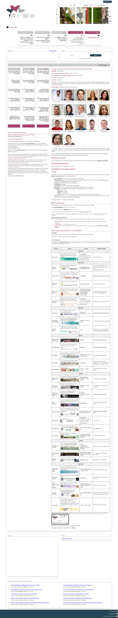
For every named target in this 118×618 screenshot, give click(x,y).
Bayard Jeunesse (54, 267)
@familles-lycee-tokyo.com (57, 176)
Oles (101, 82)
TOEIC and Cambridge (69, 319)
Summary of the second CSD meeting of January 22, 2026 (43, 91)
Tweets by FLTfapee (67, 538)
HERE (38, 141)
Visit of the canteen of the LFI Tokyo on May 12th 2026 (14, 91)
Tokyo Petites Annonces (99, 214)
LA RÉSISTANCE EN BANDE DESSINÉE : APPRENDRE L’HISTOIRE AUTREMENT (30, 602)
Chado (75, 427)
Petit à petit (55, 362)
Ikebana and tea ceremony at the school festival (15, 82)
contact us (63, 181)
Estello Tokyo (55, 420)
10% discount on (97, 340)
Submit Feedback (113, 613)
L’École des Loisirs (54, 283)
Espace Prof (54, 313)
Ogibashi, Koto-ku (84, 459)
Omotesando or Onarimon (84, 446)
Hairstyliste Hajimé (54, 477)
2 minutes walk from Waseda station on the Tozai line (85, 435)
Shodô (71, 392)
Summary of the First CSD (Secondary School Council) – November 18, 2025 (43, 109)
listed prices (104, 340)
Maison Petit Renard (55, 292)
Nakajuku (82, 392)
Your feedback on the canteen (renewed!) (63, 169)
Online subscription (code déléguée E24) (85, 267)
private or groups (72, 318)
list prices (107, 321)
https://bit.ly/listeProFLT (13, 147)
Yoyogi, (81, 444)
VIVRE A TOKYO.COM (84, 211)
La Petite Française (54, 493)
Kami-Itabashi (88, 454)
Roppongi (82, 347)
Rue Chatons (55, 435)
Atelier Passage (55, 411)
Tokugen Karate (54, 459)
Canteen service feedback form (15, 136)
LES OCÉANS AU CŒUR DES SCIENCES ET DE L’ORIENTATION (26, 589)
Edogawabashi (83, 377)
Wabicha (71, 427)
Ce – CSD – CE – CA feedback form (16, 175)
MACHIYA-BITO (55, 428)
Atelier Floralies (54, 403)
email (9, 151)
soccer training (69, 443)
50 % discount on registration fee (101, 313)
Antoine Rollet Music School (55, 339)
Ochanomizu (83, 354)
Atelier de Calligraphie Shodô (55, 394)
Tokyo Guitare (55, 369)
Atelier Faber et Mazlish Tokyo (55, 470)
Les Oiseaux (55, 355)
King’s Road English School (55, 321)
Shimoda (82, 448)
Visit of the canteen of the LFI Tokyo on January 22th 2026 (14, 109)
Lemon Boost (55, 505)
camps (62, 319)
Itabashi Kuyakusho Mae (86, 469)
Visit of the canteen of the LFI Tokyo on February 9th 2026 (14, 100)
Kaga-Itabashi (83, 452)
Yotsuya (82, 312)
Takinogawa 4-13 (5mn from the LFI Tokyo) (85, 411)
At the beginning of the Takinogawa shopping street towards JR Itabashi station (85, 291)
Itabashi (82, 320)
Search (95, 55)
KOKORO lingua (54, 329)
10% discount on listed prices (100, 347)
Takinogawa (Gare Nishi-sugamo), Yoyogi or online (86, 485)
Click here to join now (102, 160)
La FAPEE (54, 233)
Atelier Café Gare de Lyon (55, 386)
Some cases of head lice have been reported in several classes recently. (29, 118)
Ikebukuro (82, 378)
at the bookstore (102, 292)
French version (104, 180)
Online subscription (84, 284)
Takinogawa (83, 254)
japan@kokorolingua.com (103, 330)
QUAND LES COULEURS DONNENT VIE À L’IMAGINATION (25, 598)
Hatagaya (82, 385)
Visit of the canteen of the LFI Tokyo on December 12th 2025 (28, 109)
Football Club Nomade (55, 446)
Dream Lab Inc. (55, 276)
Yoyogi (81, 455)
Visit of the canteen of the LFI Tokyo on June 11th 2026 (14, 72)
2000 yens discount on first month (101, 276)
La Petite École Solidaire (55, 301)
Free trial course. (71, 321)
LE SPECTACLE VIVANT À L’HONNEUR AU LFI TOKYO (24, 594)
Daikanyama (83, 478)
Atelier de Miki (55, 347)
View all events (52, 50)
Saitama (82, 340)
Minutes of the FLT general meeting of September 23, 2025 (14, 118)
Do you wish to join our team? (110, 616)
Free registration (97, 428)
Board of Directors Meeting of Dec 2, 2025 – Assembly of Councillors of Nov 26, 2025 (44, 119)
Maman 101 (55, 257)
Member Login (107, 1)
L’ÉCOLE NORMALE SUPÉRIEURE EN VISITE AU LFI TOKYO (25, 585)
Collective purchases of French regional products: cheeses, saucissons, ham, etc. (68, 492)
